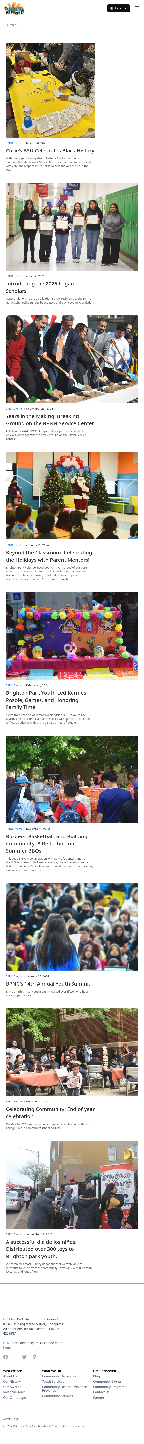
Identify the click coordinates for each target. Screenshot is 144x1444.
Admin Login (11, 1419)
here (6, 1347)
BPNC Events (14, 143)
